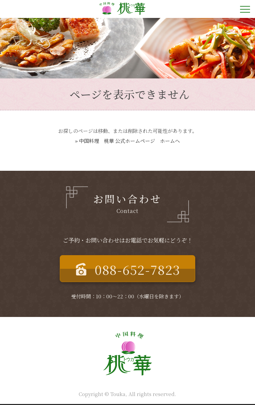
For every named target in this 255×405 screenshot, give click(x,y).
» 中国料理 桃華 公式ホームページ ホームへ (127, 140)
